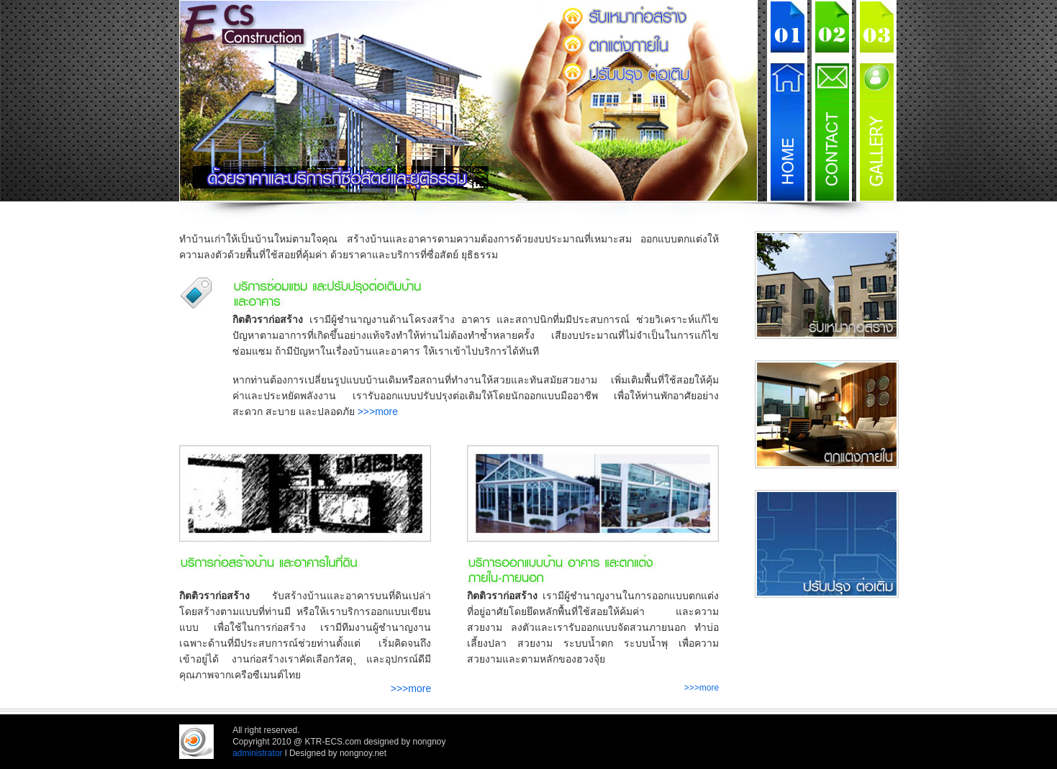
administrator (257, 753)
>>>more (378, 411)
